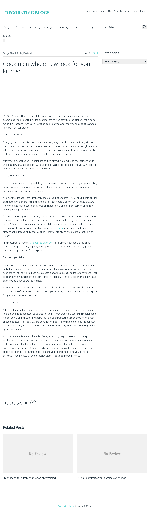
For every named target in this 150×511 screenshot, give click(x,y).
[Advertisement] (21, 93)
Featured (27, 53)
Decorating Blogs (66, 506)
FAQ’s (143, 11)
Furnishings (65, 26)
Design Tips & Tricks (13, 26)
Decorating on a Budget (41, 26)
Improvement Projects (88, 26)
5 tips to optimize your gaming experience (101, 477)
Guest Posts (91, 11)
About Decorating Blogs (125, 11)
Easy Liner (58, 228)
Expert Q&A (112, 26)
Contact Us (105, 11)
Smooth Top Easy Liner (41, 242)
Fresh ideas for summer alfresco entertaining (29, 477)
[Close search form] (4, 40)
